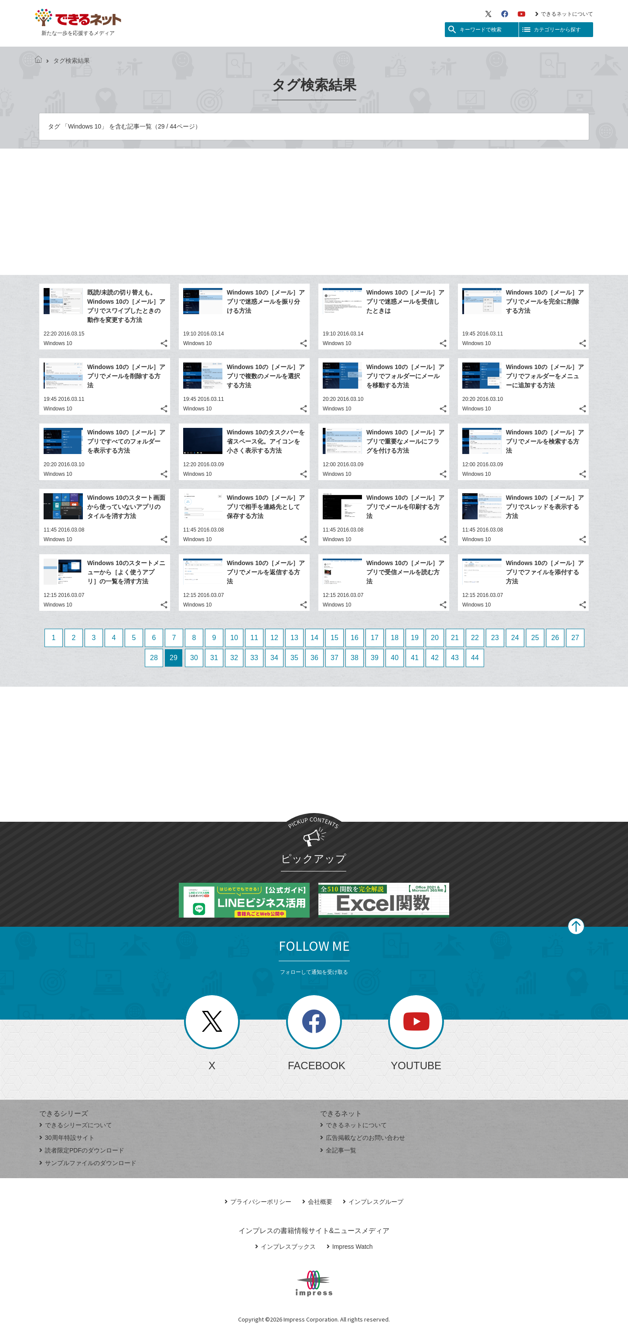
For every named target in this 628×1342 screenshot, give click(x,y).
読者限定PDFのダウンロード (81, 1150)
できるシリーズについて (75, 1125)
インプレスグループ (373, 1201)
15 (334, 637)
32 (234, 657)
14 (314, 637)
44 (475, 657)
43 (455, 657)
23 (495, 637)
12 (274, 637)
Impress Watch (350, 1246)
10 (234, 637)
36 (314, 657)
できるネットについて (564, 14)
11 (254, 637)
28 (154, 657)
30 (194, 657)
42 (435, 657)
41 (415, 657)
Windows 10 (58, 343)
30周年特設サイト (67, 1137)
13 (294, 637)
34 (274, 657)
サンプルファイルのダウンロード (88, 1162)
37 (334, 657)
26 (555, 637)
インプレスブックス (285, 1246)
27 (575, 637)
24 (515, 637)
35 (294, 657)
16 (354, 637)
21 (455, 637)
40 (395, 657)
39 (375, 657)
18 (395, 637)
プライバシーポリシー (258, 1201)
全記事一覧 (338, 1150)
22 (475, 637)
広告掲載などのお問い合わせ (362, 1137)
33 (254, 657)
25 (535, 637)
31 (214, 657)
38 (354, 657)
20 (435, 637)
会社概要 (317, 1201)
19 (415, 637)
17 (375, 637)
